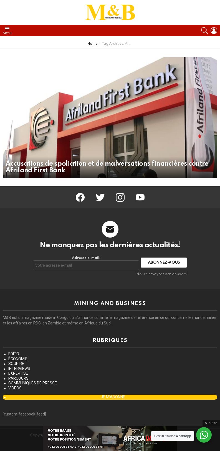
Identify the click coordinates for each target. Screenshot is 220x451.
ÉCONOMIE (17, 359)
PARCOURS (18, 378)
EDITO (13, 354)
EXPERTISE (18, 373)
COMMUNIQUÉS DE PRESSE (32, 383)
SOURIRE (16, 363)
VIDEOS (15, 388)
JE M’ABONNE (113, 397)
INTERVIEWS (19, 368)
